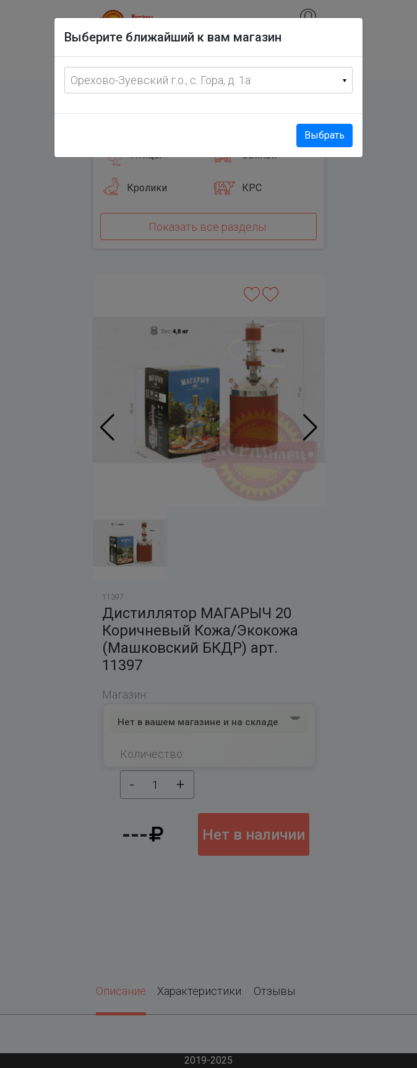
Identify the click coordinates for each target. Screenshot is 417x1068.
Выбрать (324, 135)
